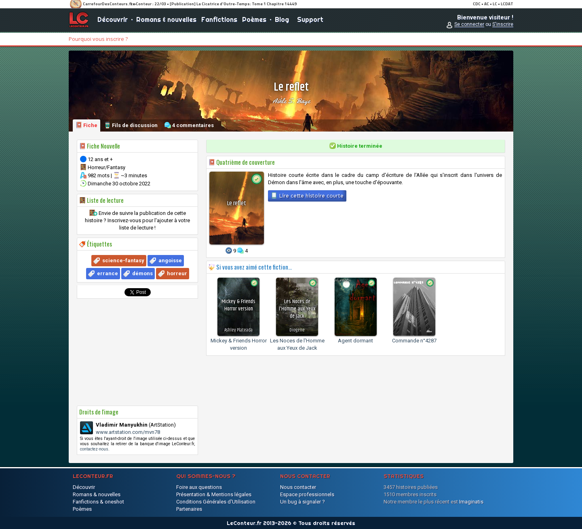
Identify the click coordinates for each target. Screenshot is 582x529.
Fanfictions (219, 20)
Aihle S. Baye (291, 100)
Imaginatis (471, 502)
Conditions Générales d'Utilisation (215, 502)
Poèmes (254, 20)
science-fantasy (123, 260)
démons (142, 273)
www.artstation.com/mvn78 (128, 432)
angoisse (170, 260)
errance (107, 273)
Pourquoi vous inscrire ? (98, 38)
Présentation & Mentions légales (213, 494)
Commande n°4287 (414, 341)
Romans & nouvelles (166, 20)
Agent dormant (355, 341)
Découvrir (112, 20)
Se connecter (469, 25)
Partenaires (189, 509)
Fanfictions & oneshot (98, 502)
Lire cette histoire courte (307, 195)
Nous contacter (298, 487)
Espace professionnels (307, 494)
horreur (177, 273)
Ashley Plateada (238, 330)
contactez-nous (94, 449)
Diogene (297, 330)
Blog (282, 20)
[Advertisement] (137, 352)
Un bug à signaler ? (302, 502)
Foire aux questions (199, 487)
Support (310, 20)
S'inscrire (502, 25)
